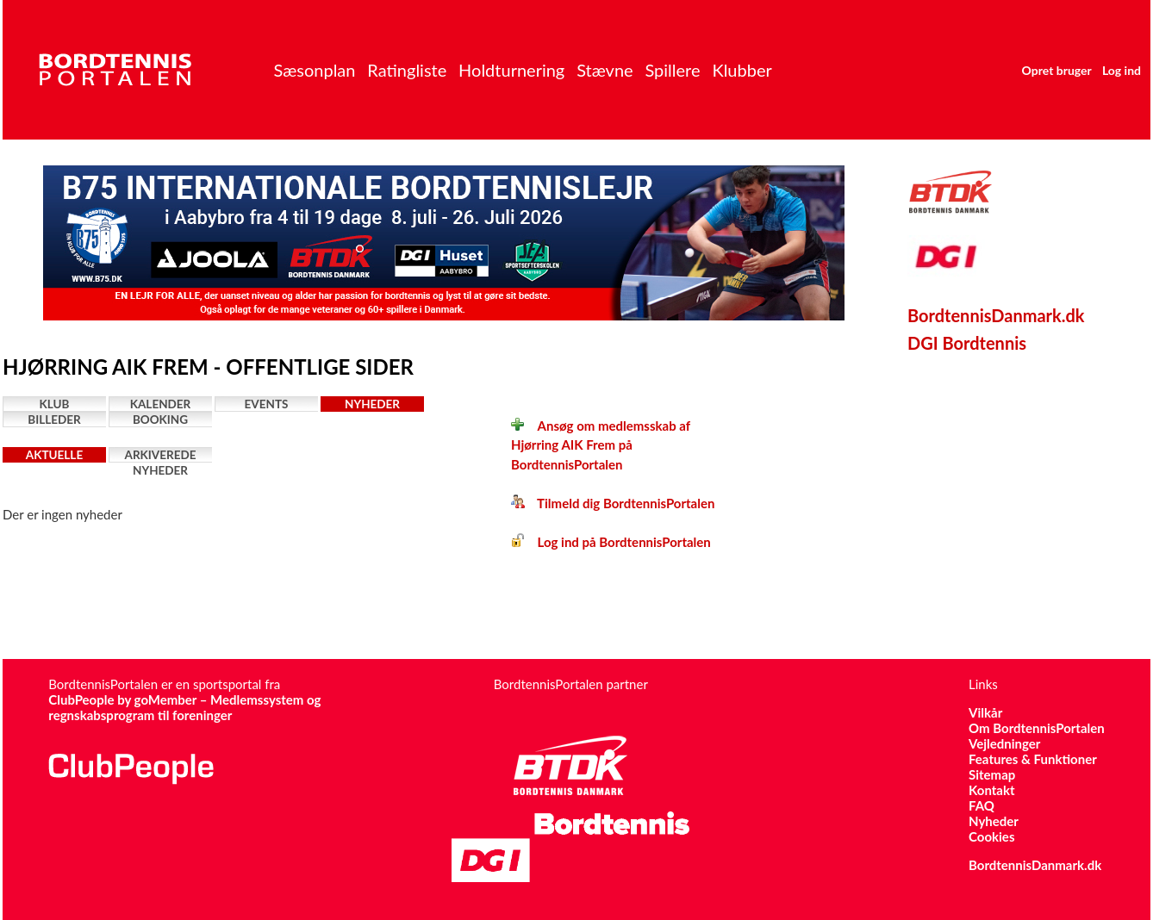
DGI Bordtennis (966, 343)
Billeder (54, 419)
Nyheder (372, 404)
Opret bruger (1057, 70)
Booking (160, 419)
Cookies (991, 836)
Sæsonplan (314, 69)
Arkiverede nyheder (160, 455)
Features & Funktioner (1033, 759)
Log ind (1121, 70)
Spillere (672, 69)
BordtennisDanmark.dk (996, 315)
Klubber (741, 69)
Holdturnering (511, 69)
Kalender (160, 404)
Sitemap (992, 774)
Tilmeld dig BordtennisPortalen (612, 503)
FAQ (981, 805)
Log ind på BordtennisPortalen (611, 542)
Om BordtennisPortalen (1037, 728)
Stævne (604, 69)
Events (267, 404)
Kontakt (992, 790)
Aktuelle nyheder (54, 455)
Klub (55, 404)
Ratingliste (406, 69)
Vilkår (985, 712)
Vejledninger (1004, 743)
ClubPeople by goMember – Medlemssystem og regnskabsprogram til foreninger (184, 707)
